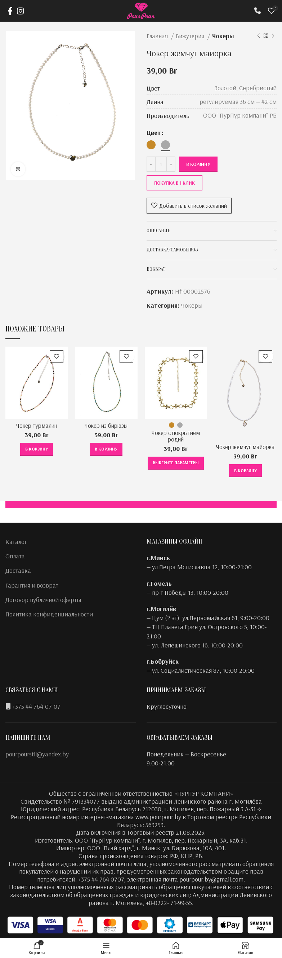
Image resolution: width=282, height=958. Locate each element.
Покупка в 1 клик (174, 183)
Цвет (154, 132)
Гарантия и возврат (31, 585)
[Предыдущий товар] (258, 36)
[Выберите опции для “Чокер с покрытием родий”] (176, 463)
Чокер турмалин (36, 425)
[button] (36, 449)
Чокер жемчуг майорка (245, 450)
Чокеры (223, 36)
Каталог (16, 541)
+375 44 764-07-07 (36, 706)
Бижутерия (191, 36)
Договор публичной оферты (43, 600)
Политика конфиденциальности (49, 614)
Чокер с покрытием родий (176, 436)
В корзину (198, 164)
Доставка (18, 570)
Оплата (15, 556)
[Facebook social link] (10, 11)
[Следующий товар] (273, 36)
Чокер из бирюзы (106, 425)
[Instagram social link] (20, 11)
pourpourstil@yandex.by (37, 754)
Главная (158, 36)
